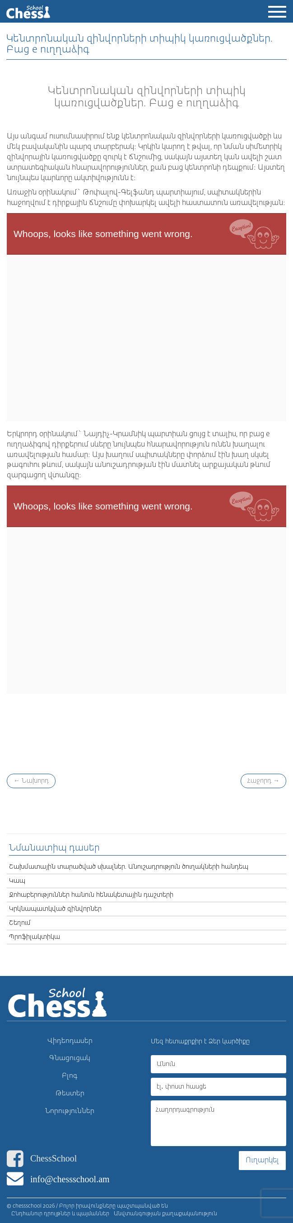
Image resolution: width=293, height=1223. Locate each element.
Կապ (17, 881)
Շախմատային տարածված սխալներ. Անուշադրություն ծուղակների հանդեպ (128, 867)
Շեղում (20, 923)
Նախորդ (31, 781)
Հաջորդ (263, 781)
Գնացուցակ (69, 1058)
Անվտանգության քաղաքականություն (165, 1214)
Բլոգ (70, 1075)
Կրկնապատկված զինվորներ (55, 909)
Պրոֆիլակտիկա (34, 937)
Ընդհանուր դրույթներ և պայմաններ (60, 1214)
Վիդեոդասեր (70, 1040)
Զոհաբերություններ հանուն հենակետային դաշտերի (91, 895)
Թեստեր (70, 1093)
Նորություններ (69, 1111)
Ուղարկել (262, 1160)
